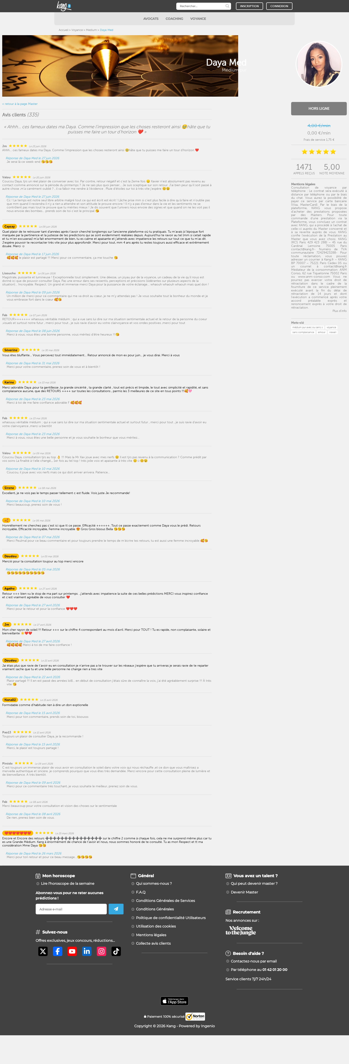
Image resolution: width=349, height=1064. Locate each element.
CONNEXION (279, 6)
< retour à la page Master (20, 104)
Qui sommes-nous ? (154, 884)
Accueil (63, 30)
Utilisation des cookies (156, 926)
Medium (91, 30)
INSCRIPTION (249, 6)
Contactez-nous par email (254, 961)
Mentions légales (151, 935)
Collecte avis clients (153, 944)
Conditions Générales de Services (165, 901)
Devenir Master (244, 892)
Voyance (77, 30)
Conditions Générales (155, 909)
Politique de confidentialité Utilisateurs (171, 918)
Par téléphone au (259, 970)
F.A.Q (140, 892)
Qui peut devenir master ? (254, 884)
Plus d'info (340, 311)
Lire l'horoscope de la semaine (67, 884)
